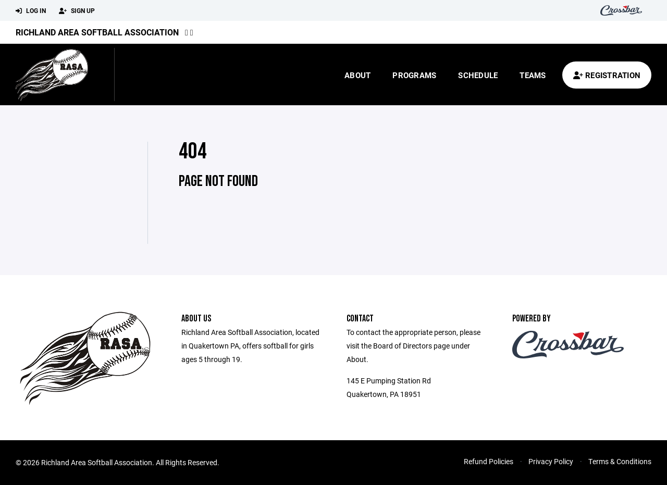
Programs (414, 75)
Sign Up (77, 11)
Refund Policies (488, 461)
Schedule (478, 75)
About (357, 75)
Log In (31, 11)
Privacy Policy (550, 461)
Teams (533, 75)
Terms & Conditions (619, 461)
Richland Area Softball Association (97, 32)
